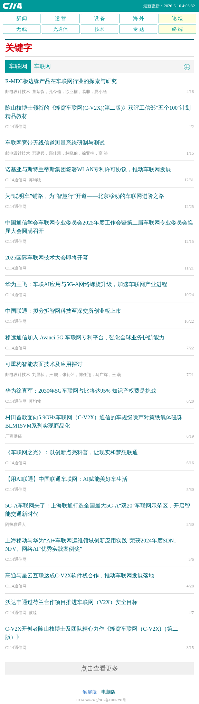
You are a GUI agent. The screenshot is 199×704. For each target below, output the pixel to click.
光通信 (60, 29)
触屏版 (90, 692)
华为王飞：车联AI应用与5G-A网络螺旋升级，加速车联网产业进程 (86, 284)
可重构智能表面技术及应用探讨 (44, 364)
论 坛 (177, 18)
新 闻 (21, 18)
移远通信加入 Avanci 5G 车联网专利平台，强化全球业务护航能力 (84, 337)
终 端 (177, 29)
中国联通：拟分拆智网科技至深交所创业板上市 (63, 311)
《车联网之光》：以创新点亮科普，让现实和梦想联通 (71, 452)
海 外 (138, 18)
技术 (99, 29)
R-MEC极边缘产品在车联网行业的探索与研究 (61, 81)
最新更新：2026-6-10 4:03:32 (169, 5)
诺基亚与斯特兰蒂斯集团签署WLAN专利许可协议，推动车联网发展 (88, 169)
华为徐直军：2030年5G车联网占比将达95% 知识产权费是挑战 (80, 391)
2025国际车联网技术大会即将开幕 (46, 257)
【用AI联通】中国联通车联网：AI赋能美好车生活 (66, 479)
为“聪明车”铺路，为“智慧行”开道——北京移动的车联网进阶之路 (84, 196)
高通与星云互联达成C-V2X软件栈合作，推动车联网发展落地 (79, 575)
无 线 (21, 29)
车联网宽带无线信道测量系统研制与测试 (55, 143)
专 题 (138, 29)
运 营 (60, 18)
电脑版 (108, 692)
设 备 (99, 18)
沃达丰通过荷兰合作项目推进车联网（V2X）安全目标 (71, 602)
